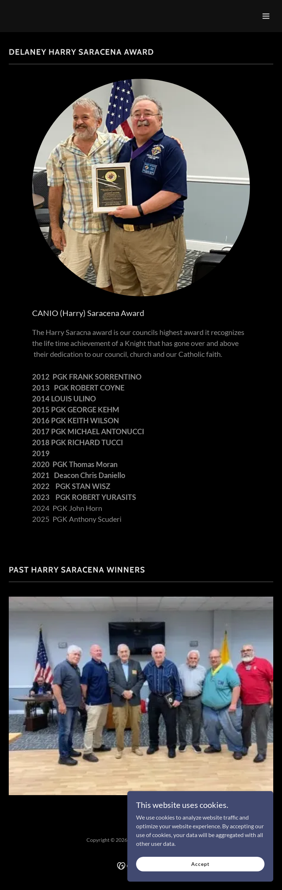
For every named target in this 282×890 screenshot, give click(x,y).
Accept (200, 874)
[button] (266, 16)
